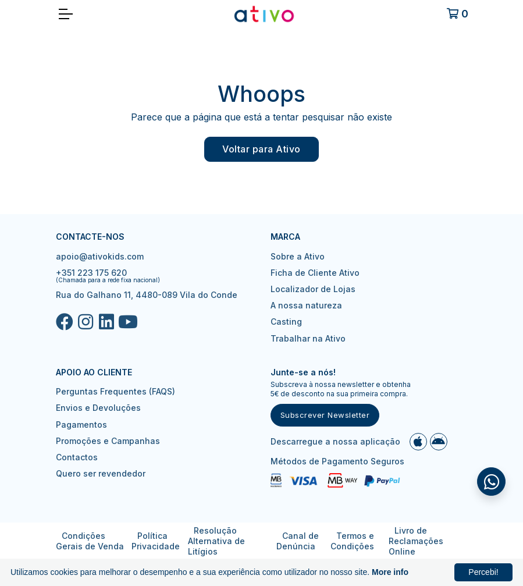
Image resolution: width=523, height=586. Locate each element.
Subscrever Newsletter (325, 415)
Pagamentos (81, 424)
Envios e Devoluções (98, 408)
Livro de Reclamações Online (416, 540)
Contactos (77, 457)
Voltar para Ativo (261, 149)
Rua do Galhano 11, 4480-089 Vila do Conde (146, 295)
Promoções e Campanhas (108, 441)
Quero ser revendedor (100, 473)
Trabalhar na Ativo (308, 338)
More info (390, 572)
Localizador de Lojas (313, 289)
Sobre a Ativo (298, 256)
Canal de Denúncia (297, 541)
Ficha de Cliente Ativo (315, 273)
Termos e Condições (352, 541)
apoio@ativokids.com (100, 256)
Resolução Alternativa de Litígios (216, 540)
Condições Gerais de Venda (90, 541)
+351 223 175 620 (91, 273)
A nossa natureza (306, 305)
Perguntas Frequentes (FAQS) (115, 391)
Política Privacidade (155, 541)
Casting (286, 321)
